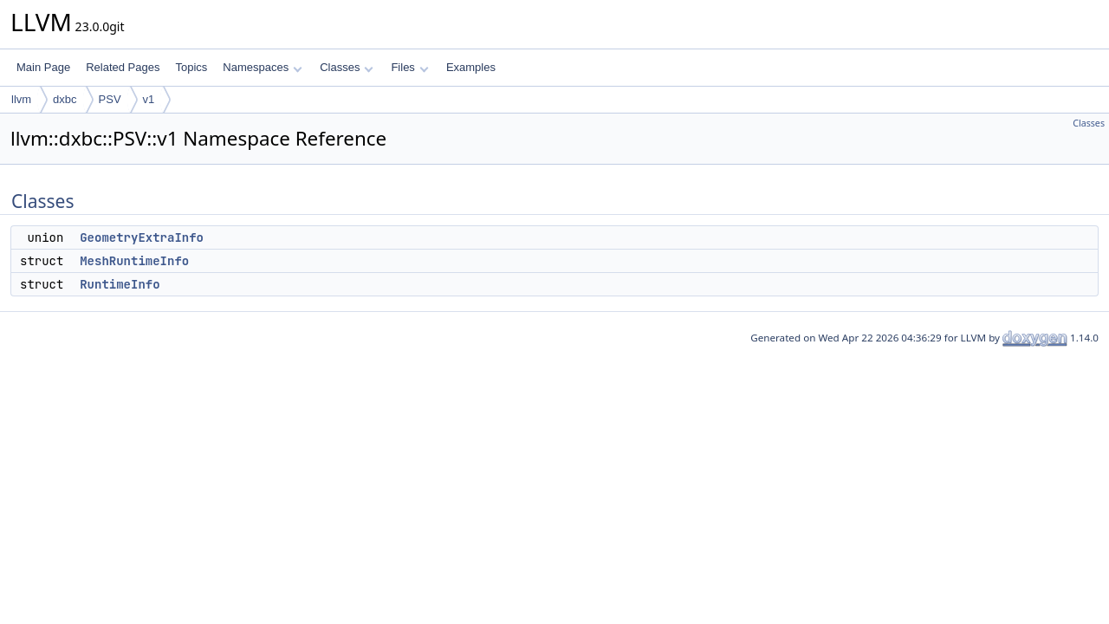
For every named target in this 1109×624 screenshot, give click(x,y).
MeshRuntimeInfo (134, 261)
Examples (471, 67)
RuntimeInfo (119, 284)
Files (409, 67)
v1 (149, 99)
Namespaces (262, 67)
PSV (110, 99)
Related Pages (122, 67)
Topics (191, 67)
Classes (346, 67)
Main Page (43, 67)
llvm (21, 99)
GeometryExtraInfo (142, 237)
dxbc (64, 99)
